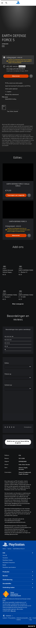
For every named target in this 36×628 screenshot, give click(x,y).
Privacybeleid (11, 618)
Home (4, 549)
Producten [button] (18, 572)
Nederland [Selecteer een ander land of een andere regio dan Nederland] (8, 615)
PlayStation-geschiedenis (9, 567)
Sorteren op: (8, 385)
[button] (18, 442)
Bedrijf (4, 565)
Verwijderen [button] (27, 427)
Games (9, 549)
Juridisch (5, 618)
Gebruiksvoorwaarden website (22, 618)
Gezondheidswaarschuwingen (12, 520)
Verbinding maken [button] (18, 587)
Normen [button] (18, 576)
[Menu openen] (2, 3)
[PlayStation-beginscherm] (18, 2)
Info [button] (18, 553)
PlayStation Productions (9, 562)
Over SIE (5, 555)
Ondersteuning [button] (18, 580)
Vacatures (5, 558)
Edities (7, 363)
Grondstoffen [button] (18, 583)
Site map (30, 618)
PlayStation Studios (8, 560)
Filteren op (8, 374)
